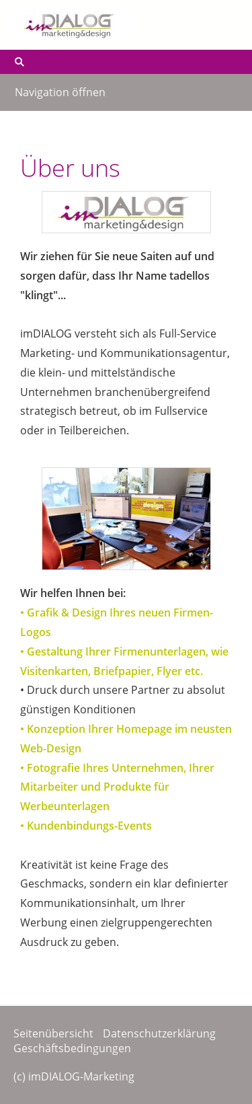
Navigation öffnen (60, 92)
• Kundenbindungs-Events (86, 825)
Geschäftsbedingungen (72, 1048)
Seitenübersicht (53, 1033)
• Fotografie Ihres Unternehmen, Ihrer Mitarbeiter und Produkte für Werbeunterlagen (117, 787)
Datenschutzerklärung (159, 1033)
